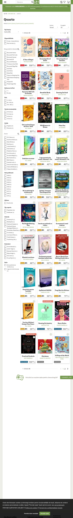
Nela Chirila (45, 227)
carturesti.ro (11, 13)
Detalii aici (39, 8)
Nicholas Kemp (28, 61)
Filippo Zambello (62, 325)
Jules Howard (45, 62)
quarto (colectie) (29, 23)
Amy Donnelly (28, 358)
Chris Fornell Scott (63, 194)
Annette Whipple (45, 358)
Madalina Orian (45, 161)
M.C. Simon (28, 128)
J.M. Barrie (62, 127)
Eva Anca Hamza (28, 259)
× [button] (68, 6)
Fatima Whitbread (28, 227)
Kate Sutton (62, 94)
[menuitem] (60, 2)
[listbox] (65, 27)
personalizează (59, 505)
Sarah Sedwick (28, 95)
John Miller (60, 193)
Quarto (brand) (12, 23)
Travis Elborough (45, 194)
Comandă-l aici (67, 377)
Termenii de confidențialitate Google (50, 508)
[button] (25, 2)
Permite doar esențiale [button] (31, 513)
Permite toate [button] (45, 513)
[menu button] (9, 2)
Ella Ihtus (28, 194)
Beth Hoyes (45, 94)
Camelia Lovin (45, 292)
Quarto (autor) (20, 23)
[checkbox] (12, 41)
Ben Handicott (60, 357)
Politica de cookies (31, 508)
